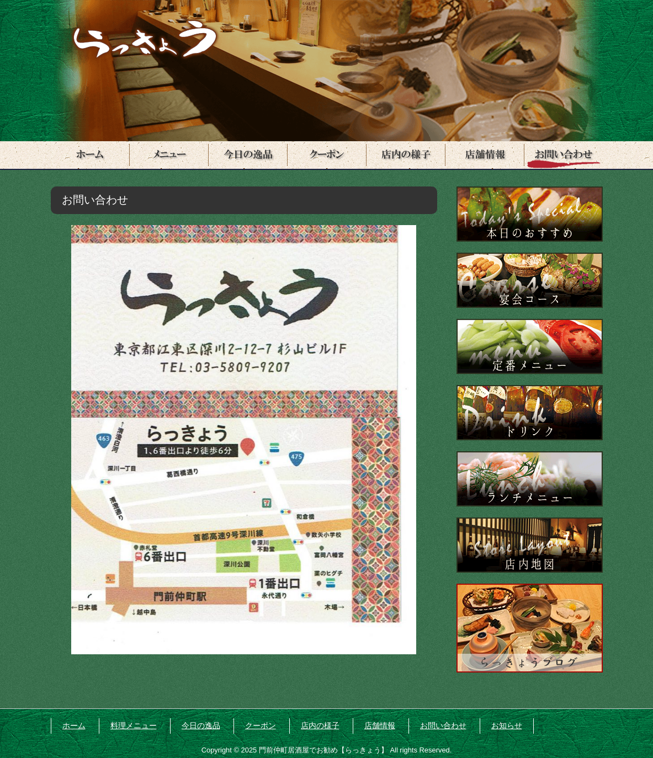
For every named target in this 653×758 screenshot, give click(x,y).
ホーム (74, 725)
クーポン (260, 725)
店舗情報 (379, 725)
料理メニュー (133, 725)
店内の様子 (320, 725)
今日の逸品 (201, 725)
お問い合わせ (443, 725)
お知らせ (506, 725)
